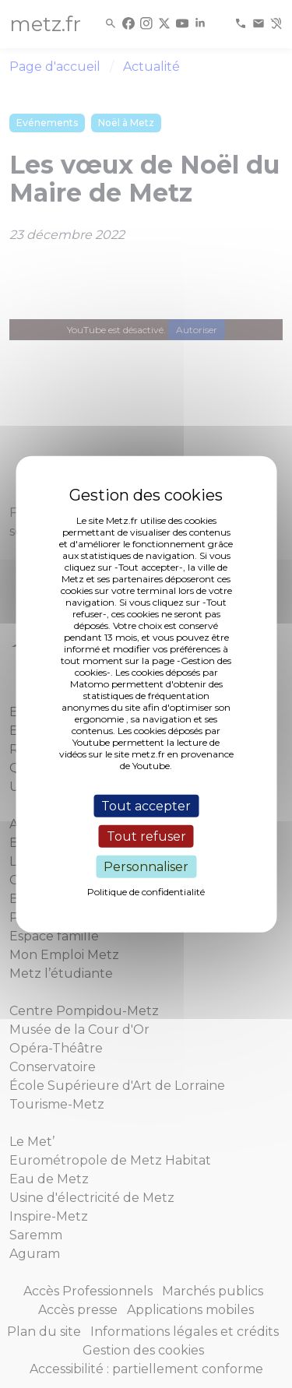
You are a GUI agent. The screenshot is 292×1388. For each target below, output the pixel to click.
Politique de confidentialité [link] (146, 892)
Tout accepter (146, 805)
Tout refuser (146, 835)
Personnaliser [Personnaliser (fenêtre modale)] (146, 866)
